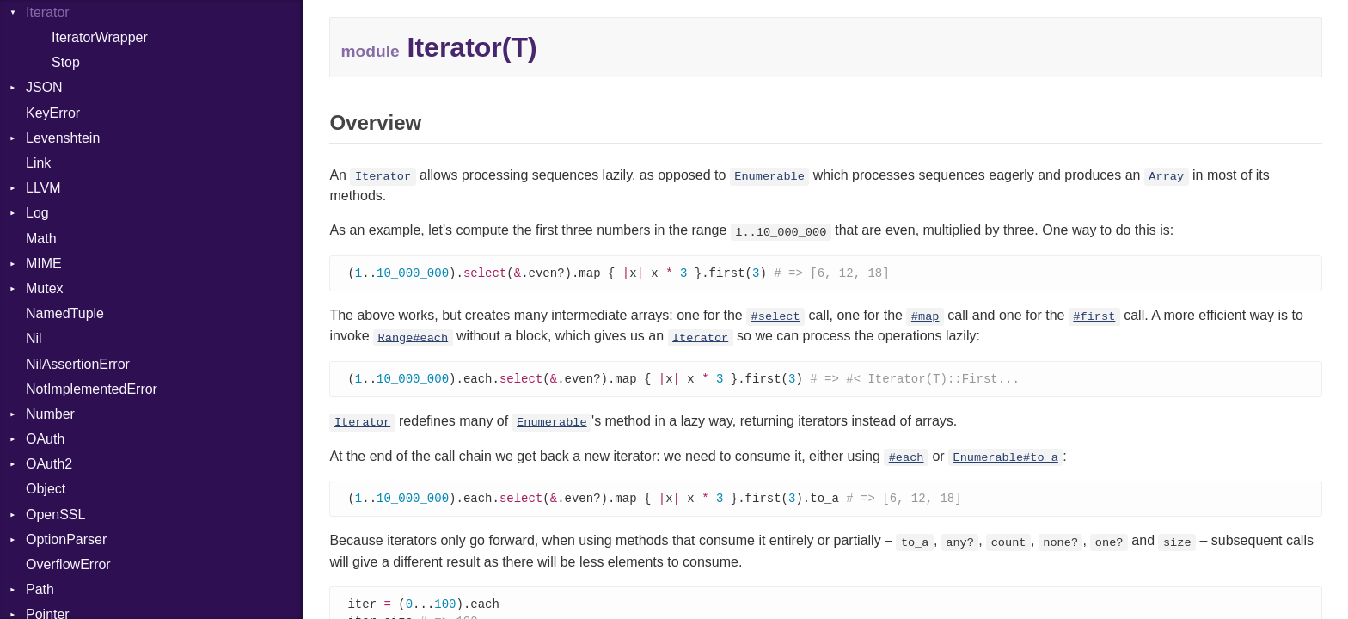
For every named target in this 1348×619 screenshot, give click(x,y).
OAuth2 (49, 464)
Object (45, 488)
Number (50, 414)
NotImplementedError (91, 389)
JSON (44, 87)
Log (37, 212)
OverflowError (68, 564)
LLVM (43, 188)
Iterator (383, 176)
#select (775, 317)
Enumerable (769, 176)
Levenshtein (63, 138)
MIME (44, 263)
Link (38, 163)
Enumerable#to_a (1005, 459)
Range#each (413, 338)
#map (925, 317)
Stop (66, 62)
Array (1166, 176)
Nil (34, 338)
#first (1094, 317)
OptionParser (66, 539)
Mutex (45, 288)
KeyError (53, 113)
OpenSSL (55, 514)
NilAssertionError (78, 364)
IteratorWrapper (100, 37)
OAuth (45, 439)
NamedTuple (65, 313)
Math (41, 238)
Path (40, 589)
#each (906, 459)
